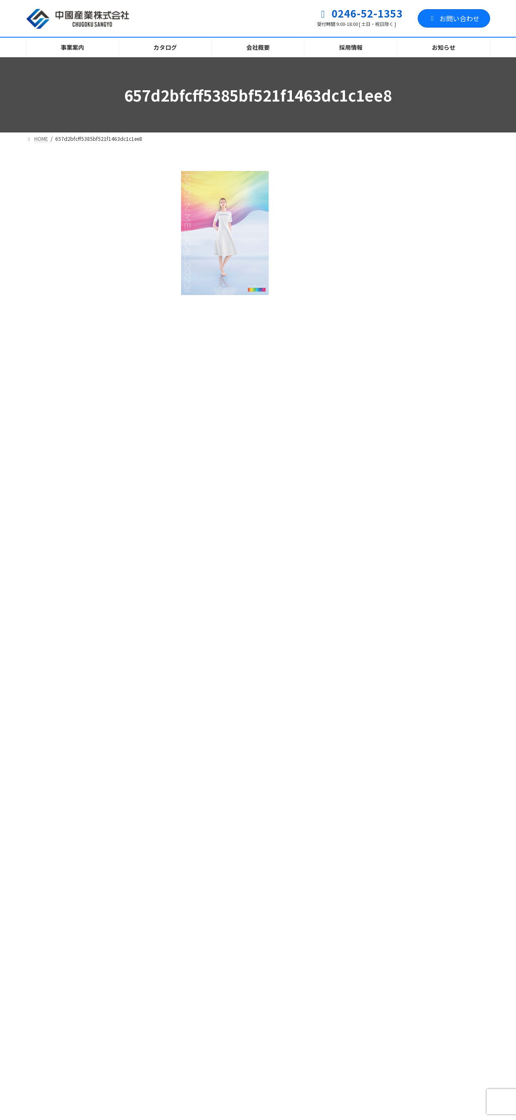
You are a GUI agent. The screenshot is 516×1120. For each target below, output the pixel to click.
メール (197, 534)
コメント (200, 360)
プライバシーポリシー (69, 879)
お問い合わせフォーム (221, 879)
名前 (193, 484)
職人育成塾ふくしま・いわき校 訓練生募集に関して (255, 949)
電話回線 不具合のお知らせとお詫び (239, 1030)
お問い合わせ (454, 18)
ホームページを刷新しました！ (231, 1064)
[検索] (133, 178)
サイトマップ (146, 879)
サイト (192, 583)
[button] (139, 811)
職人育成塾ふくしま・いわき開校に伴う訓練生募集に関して (255, 992)
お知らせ (240, 933)
